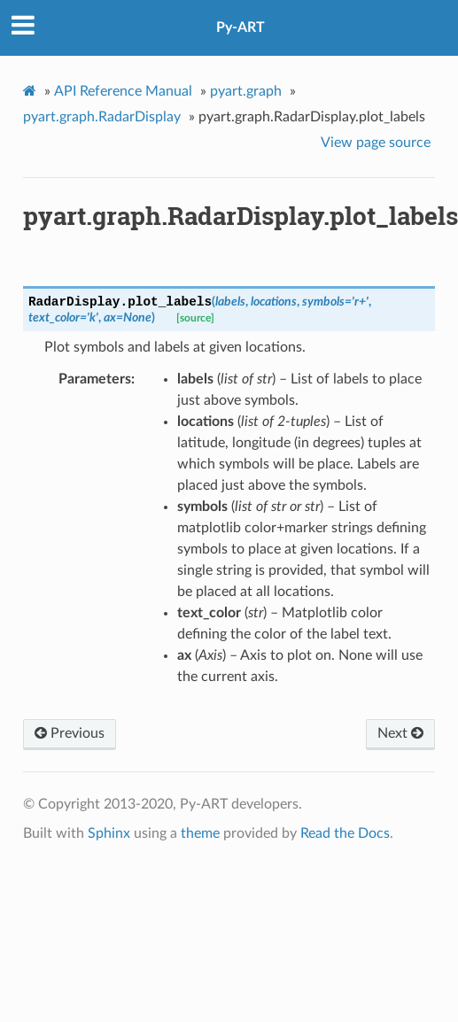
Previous (70, 733)
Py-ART (240, 27)
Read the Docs (345, 833)
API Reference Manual (123, 91)
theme (200, 833)
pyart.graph (246, 91)
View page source (376, 142)
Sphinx (109, 833)
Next (400, 733)
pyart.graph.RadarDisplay (102, 117)
